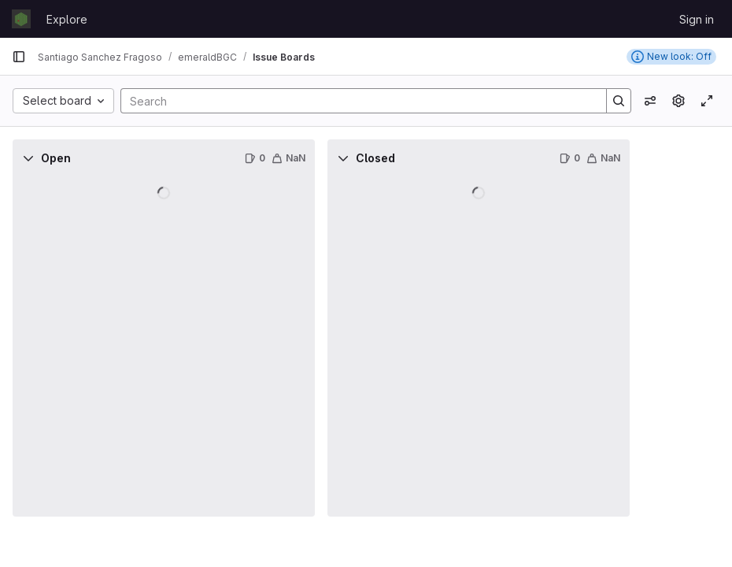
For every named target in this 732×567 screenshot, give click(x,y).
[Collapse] (28, 158)
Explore (66, 19)
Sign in (696, 19)
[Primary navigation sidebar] (18, 56)
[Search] (356, 100)
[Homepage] (21, 19)
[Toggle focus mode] (706, 100)
